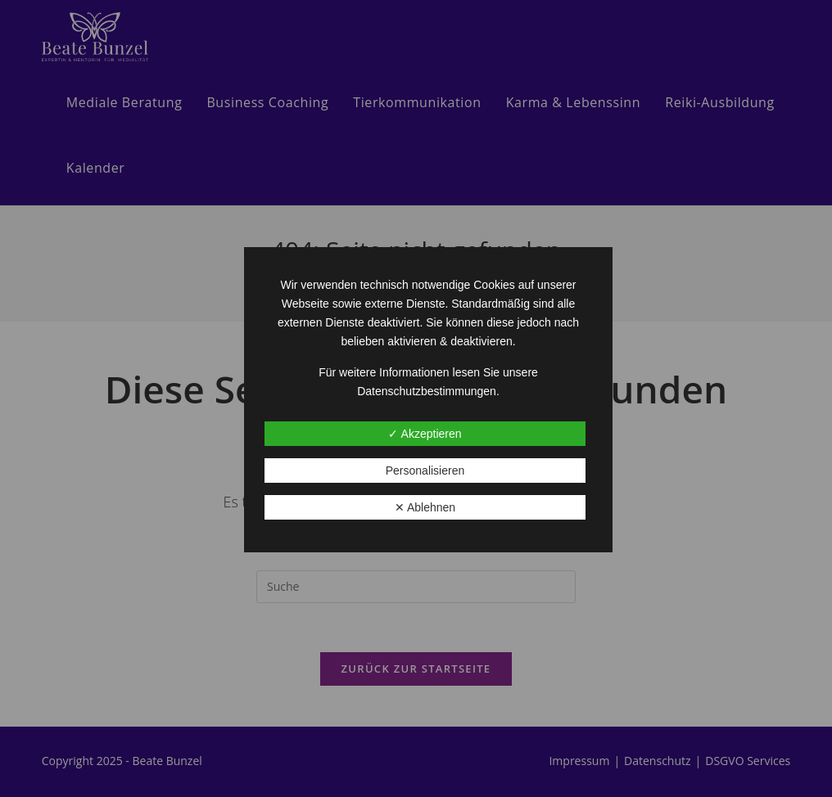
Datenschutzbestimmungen (426, 391)
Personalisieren (425, 470)
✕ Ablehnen (425, 507)
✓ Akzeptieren (424, 433)
